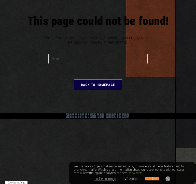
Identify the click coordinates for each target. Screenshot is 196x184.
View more (135, 173)
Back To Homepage (98, 85)
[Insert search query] (98, 59)
